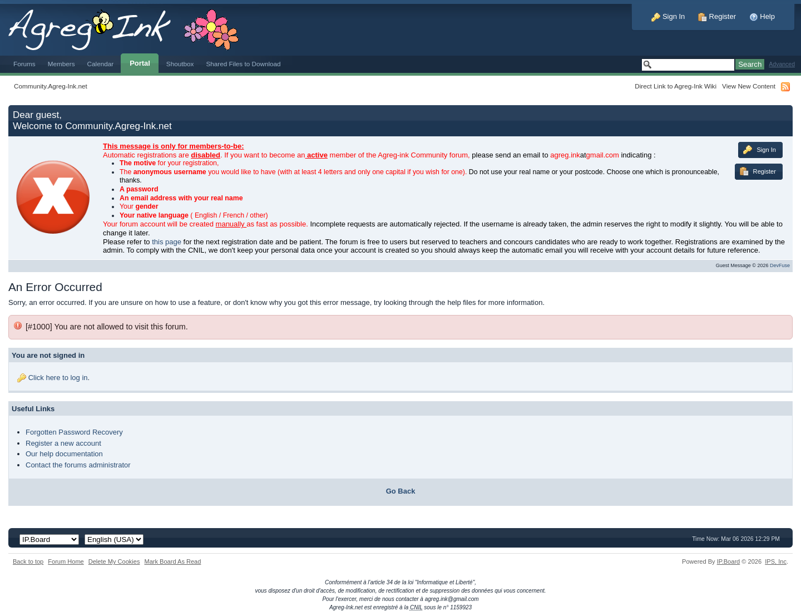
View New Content (748, 86)
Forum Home (65, 561)
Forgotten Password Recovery (74, 432)
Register (717, 16)
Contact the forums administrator (78, 465)
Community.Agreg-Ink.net (50, 86)
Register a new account (63, 443)
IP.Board (728, 561)
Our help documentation (64, 454)
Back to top (28, 561)
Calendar (100, 63)
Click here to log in (58, 377)
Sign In (668, 16)
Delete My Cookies (114, 561)
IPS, (776, 561)
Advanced (782, 64)
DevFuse (780, 265)
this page (166, 242)
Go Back (401, 491)
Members (61, 63)
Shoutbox (180, 63)
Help (762, 16)
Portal (140, 63)
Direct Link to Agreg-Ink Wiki (675, 86)
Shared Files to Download (243, 63)
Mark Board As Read (172, 561)
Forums (24, 63)
